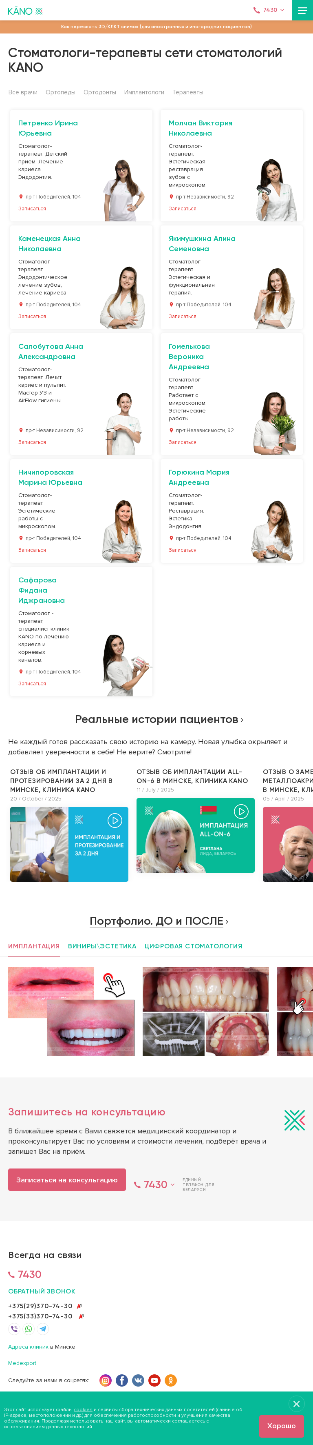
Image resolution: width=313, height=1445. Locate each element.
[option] (69, 824)
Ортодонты (100, 92)
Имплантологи (144, 92)
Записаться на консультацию (67, 1179)
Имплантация (34, 946)
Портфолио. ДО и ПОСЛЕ (156, 921)
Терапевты (187, 92)
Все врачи (23, 92)
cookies (83, 1410)
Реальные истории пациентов (156, 719)
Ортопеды (60, 92)
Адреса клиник (28, 1347)
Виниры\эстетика (102, 946)
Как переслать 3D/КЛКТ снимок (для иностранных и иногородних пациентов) (156, 26)
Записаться (32, 208)
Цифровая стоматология (193, 946)
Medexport (22, 1363)
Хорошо (281, 1425)
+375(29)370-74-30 (40, 1306)
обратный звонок (41, 1291)
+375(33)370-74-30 (40, 1316)
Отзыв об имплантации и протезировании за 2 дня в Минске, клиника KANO (61, 781)
